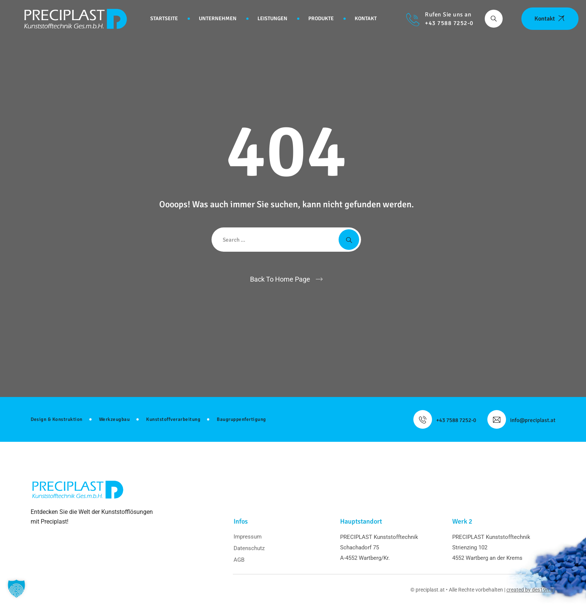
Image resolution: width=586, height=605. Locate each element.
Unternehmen (218, 18)
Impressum (248, 536)
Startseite (164, 18)
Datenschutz (249, 548)
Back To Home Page (280, 279)
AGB (239, 559)
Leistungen (272, 18)
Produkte (321, 18)
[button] (16, 588)
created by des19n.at (530, 590)
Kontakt (366, 18)
